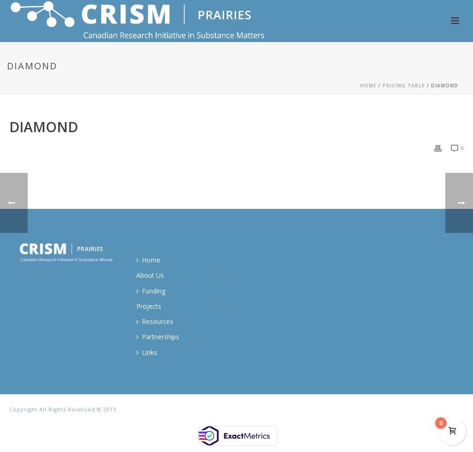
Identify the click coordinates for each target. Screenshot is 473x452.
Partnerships (157, 336)
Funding (150, 291)
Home (368, 85)
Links (146, 352)
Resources (154, 321)
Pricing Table (403, 85)
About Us (150, 275)
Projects (148, 306)
